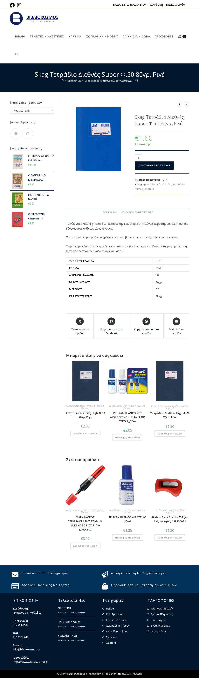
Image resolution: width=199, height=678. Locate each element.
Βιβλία (110, 608)
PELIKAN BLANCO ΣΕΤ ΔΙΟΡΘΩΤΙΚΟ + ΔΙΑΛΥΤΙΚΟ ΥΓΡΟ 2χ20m (127, 417)
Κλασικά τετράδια (160, 184)
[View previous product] (179, 104)
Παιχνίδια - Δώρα (116, 631)
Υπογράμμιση (97, 510)
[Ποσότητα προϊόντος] (138, 157)
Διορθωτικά (115, 405)
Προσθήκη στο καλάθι (154, 165)
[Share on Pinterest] (146, 326)
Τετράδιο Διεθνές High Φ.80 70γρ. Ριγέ (85, 415)
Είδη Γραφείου (114, 614)
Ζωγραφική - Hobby (118, 625)
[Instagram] (27, 133)
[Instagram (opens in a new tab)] (19, 5)
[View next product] (186, 104)
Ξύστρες (172, 510)
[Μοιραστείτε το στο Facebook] (111, 326)
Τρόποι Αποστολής (162, 608)
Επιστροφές (158, 620)
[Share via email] (176, 326)
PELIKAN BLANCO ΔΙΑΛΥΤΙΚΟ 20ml (127, 519)
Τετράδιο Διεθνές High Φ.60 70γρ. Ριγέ (169, 415)
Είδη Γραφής (129, 405)
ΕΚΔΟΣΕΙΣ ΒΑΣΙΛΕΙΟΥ (130, 4)
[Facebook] (15, 133)
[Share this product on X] (79, 326)
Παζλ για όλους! (69, 622)
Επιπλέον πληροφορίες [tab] (137, 212)
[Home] (62, 80)
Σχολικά (141, 405)
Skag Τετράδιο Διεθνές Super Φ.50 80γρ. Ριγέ (111, 80)
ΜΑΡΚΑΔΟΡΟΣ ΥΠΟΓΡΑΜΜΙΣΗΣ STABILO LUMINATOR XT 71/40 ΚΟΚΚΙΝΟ (85, 523)
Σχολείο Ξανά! (68, 636)
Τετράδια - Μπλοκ (95, 405)
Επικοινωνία (175, 4)
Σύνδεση (156, 4)
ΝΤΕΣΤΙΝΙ (64, 608)
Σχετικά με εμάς (160, 625)
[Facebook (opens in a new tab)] (13, 5)
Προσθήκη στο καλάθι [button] (85, 433)
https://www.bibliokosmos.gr (31, 661)
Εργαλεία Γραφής (116, 620)
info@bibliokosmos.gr (26, 649)
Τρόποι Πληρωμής (162, 614)
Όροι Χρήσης (158, 631)
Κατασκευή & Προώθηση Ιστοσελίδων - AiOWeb (115, 673)
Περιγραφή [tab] (109, 212)
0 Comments (78, 612)
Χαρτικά (149, 189)
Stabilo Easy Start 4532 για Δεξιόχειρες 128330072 (169, 519)
